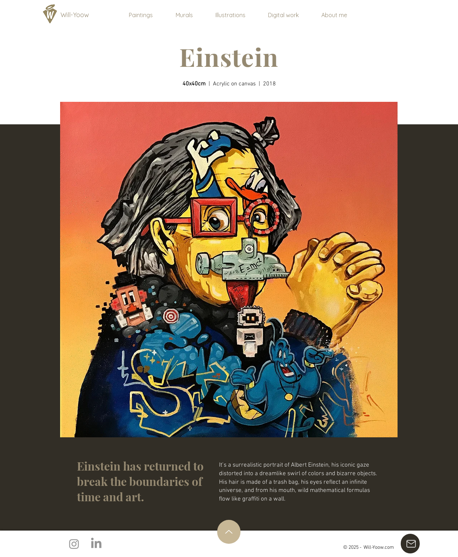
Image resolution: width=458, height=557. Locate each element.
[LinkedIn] (96, 543)
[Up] (228, 532)
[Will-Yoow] (78, 15)
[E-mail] (410, 543)
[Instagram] (74, 543)
